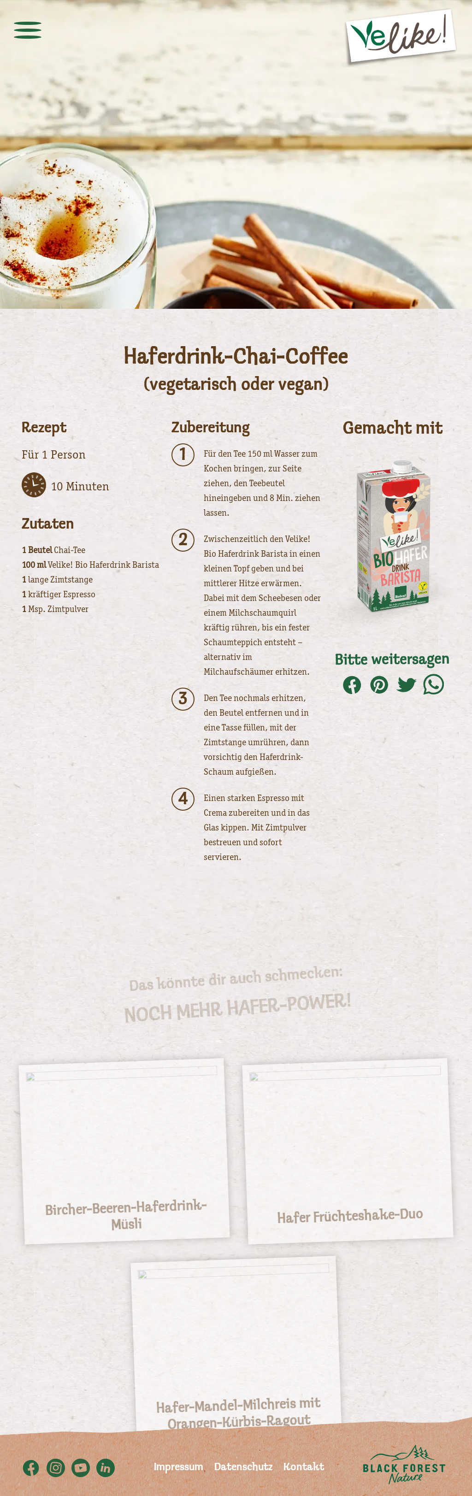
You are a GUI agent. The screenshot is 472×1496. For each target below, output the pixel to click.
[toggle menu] (27, 29)
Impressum (178, 1467)
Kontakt (303, 1467)
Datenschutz (243, 1467)
